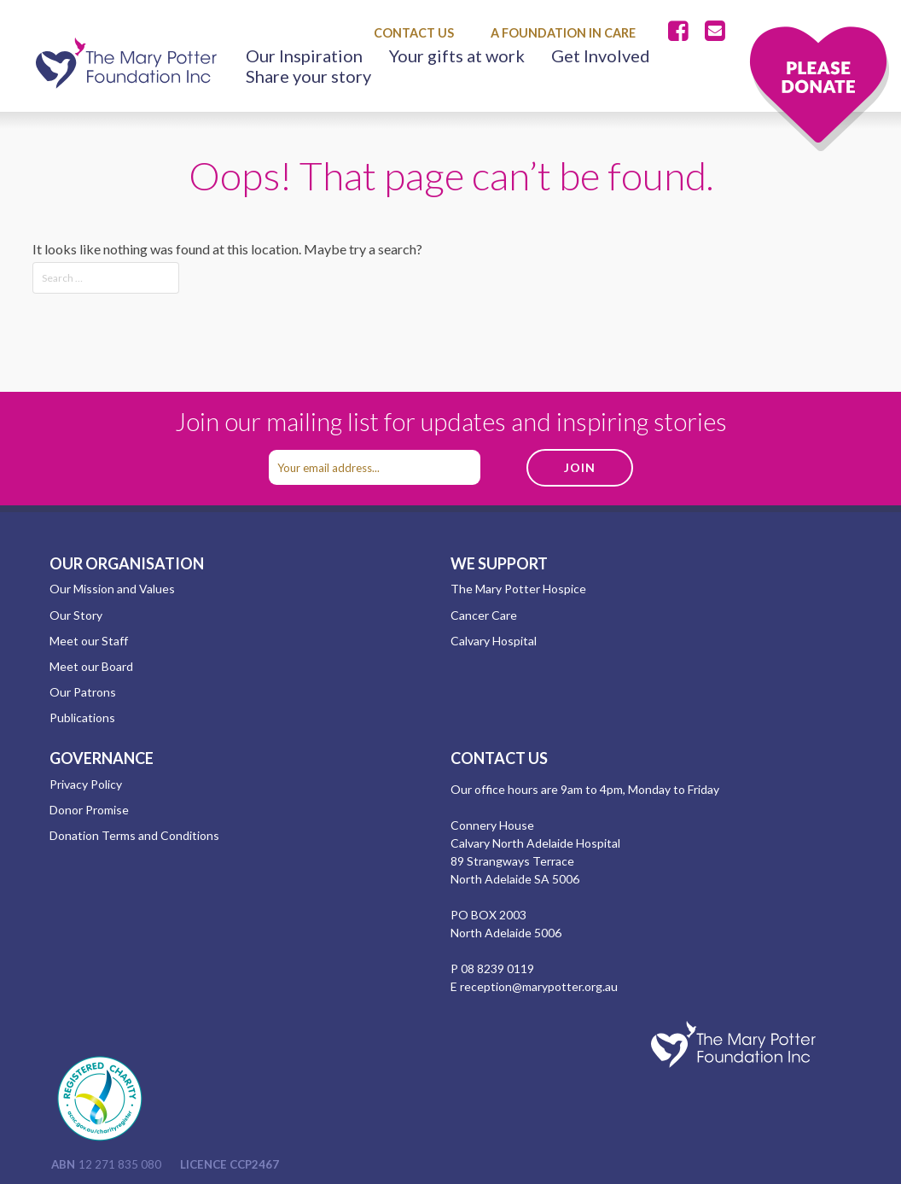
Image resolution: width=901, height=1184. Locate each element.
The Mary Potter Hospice (518, 588)
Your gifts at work (457, 55)
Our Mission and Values (112, 588)
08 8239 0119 (497, 968)
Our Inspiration (304, 55)
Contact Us (414, 33)
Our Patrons (82, 692)
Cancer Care (483, 615)
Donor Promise (89, 809)
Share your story (308, 76)
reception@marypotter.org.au (539, 986)
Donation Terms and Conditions (134, 835)
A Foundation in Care (563, 33)
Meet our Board (91, 666)
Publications (82, 717)
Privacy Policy (85, 784)
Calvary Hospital (493, 640)
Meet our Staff (88, 640)
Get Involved (600, 55)
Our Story (75, 615)
